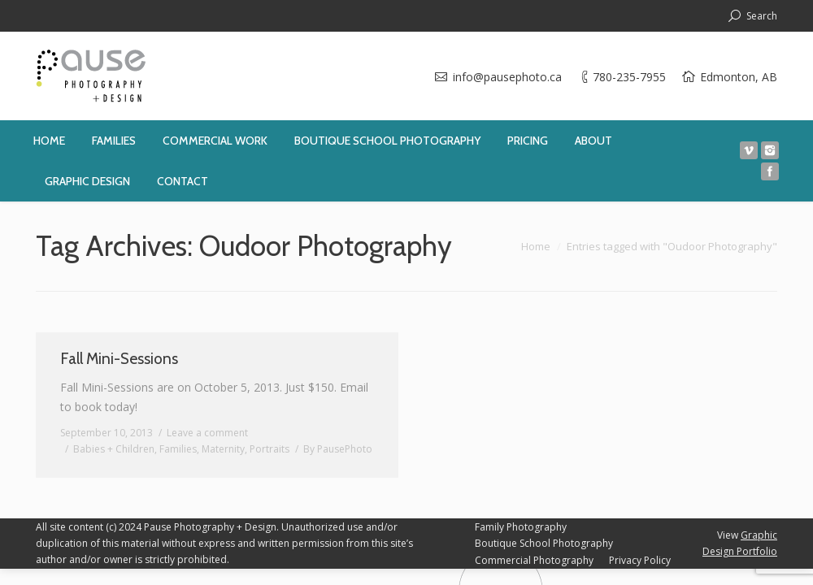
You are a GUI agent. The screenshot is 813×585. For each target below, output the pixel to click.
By (337, 449)
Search (761, 16)
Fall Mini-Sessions (119, 358)
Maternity (223, 449)
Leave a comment (207, 433)
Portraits (269, 449)
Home (535, 246)
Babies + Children (113, 449)
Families (178, 449)
